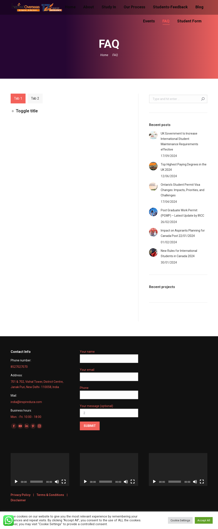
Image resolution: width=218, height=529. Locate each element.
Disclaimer (18, 500)
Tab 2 (35, 98)
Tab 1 (18, 98)
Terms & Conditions (50, 495)
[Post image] (153, 135)
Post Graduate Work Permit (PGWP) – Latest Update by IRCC (182, 213)
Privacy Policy (20, 495)
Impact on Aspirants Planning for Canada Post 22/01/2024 (183, 233)
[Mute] (57, 482)
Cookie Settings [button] (180, 520)
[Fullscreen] (64, 482)
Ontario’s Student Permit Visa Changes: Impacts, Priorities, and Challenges (182, 190)
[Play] (16, 482)
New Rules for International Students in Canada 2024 (179, 253)
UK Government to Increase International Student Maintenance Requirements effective (179, 141)
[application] (40, 469)
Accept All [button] (203, 520)
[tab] (18, 98)
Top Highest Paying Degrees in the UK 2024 (184, 167)
